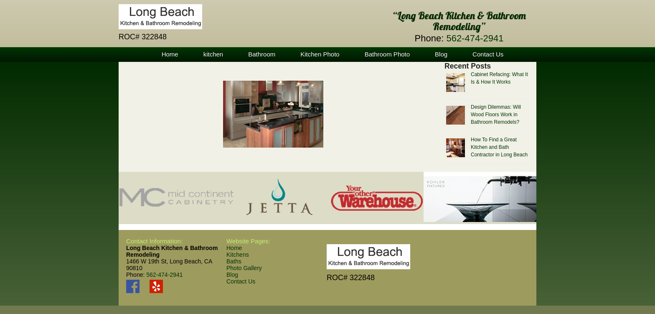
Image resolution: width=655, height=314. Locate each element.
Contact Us (487, 54)
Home (170, 54)
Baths (233, 261)
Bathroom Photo (387, 54)
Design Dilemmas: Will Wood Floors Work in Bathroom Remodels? (496, 114)
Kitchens (237, 254)
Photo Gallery (244, 268)
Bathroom (261, 54)
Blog (441, 54)
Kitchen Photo (319, 54)
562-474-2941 (474, 38)
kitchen (213, 54)
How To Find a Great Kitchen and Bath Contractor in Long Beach (499, 147)
